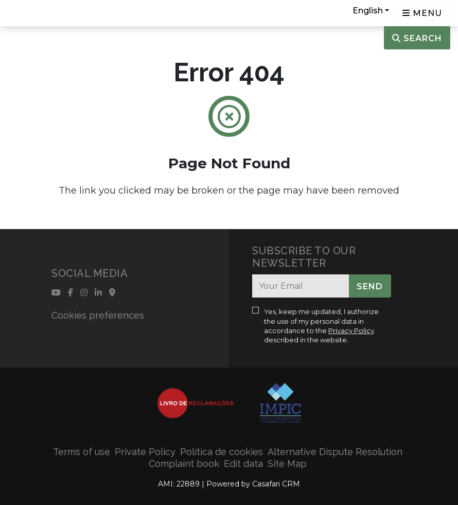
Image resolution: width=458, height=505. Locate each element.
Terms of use (81, 451)
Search (417, 38)
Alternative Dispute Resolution (335, 451)
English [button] (368, 10)
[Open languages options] (422, 13)
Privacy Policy (351, 330)
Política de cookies (221, 451)
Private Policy (145, 451)
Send (370, 286)
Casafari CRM (276, 484)
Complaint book (184, 463)
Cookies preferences (97, 315)
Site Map (287, 463)
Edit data (243, 463)
